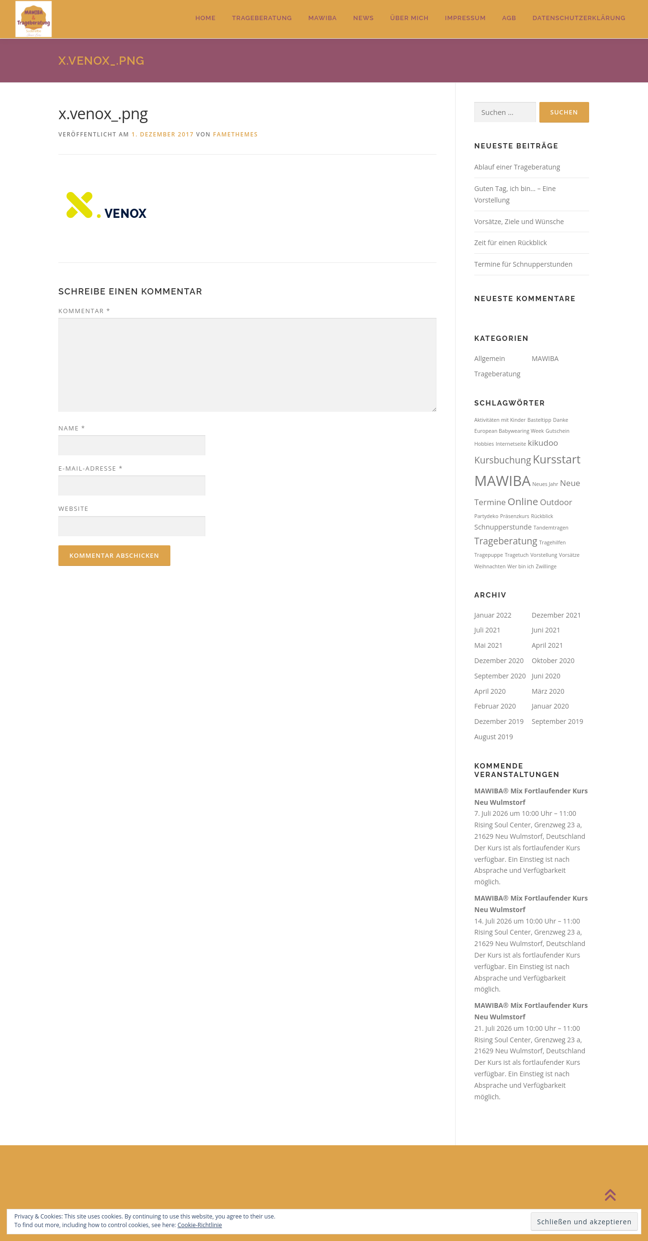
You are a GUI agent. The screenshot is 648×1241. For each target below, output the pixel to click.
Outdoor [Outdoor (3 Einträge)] (556, 502)
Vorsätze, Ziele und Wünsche (519, 221)
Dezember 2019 (499, 721)
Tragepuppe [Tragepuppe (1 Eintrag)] (488, 555)
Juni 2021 (546, 629)
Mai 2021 (488, 645)
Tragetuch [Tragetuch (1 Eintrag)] (517, 555)
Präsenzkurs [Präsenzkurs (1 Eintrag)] (514, 516)
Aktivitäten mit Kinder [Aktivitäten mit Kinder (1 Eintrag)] (499, 420)
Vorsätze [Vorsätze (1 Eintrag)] (569, 555)
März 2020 (548, 691)
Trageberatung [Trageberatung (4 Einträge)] (505, 541)
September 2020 (500, 675)
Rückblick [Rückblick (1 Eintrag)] (542, 516)
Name (71, 428)
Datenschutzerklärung (579, 18)
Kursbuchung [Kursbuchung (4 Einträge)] (502, 460)
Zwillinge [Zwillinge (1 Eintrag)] (546, 566)
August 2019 (493, 736)
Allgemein (489, 358)
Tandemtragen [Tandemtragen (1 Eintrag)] (551, 527)
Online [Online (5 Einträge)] (523, 501)
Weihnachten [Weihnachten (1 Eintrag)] (489, 566)
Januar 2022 (493, 615)
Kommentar (84, 310)
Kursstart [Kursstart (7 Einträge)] (557, 459)
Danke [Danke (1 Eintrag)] (561, 420)
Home (205, 18)
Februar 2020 (495, 706)
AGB (509, 18)
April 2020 (490, 691)
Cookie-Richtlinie (200, 1225)
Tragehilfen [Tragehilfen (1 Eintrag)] (552, 542)
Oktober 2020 (553, 660)
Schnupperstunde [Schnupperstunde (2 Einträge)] (503, 526)
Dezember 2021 (556, 615)
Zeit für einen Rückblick (510, 242)
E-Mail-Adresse (90, 468)
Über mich (409, 18)
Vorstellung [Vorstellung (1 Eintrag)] (543, 555)
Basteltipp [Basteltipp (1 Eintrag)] (539, 420)
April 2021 (547, 645)
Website (73, 508)
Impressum (465, 18)
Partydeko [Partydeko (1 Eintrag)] (486, 516)
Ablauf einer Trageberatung (517, 166)
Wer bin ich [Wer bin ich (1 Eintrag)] (520, 566)
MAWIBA (322, 18)
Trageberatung (262, 18)
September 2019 (557, 721)
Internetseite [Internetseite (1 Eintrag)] (511, 443)
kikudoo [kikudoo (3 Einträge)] (543, 442)
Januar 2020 (550, 706)
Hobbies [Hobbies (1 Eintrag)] (484, 443)
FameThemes (235, 134)
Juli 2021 (487, 629)
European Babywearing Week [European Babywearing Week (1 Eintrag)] (509, 431)
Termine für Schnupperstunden (523, 264)
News (363, 18)
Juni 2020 (546, 675)
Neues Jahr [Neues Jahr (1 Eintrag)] (545, 484)
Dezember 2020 (499, 660)
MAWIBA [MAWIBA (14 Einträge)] (502, 480)
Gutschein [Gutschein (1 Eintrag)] (558, 431)
